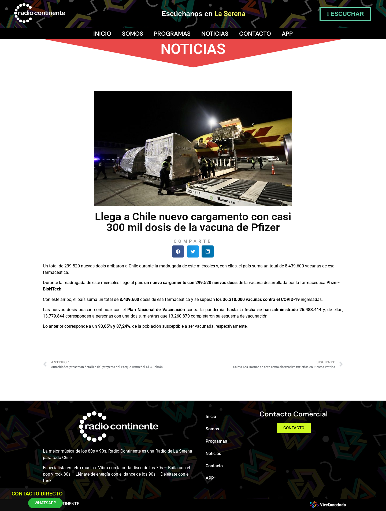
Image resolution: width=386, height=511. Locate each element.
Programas (172, 34)
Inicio (102, 34)
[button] (178, 251)
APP (287, 34)
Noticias (214, 34)
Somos (132, 34)
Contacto (255, 34)
